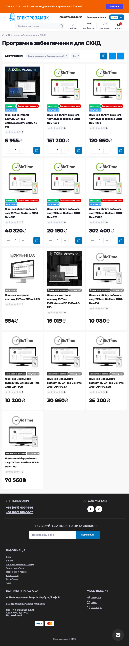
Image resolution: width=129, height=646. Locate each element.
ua (114, 17)
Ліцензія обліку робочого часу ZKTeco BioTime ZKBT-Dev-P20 (64, 213)
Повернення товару (16, 572)
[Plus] (22, 150)
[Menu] (4, 17)
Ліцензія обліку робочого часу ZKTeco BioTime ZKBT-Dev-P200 (106, 118)
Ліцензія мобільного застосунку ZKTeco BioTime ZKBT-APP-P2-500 (106, 382)
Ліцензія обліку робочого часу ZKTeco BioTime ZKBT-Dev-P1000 (106, 213)
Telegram (96, 597)
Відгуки (10, 560)
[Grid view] (103, 56)
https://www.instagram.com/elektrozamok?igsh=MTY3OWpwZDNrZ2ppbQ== (99, 509)
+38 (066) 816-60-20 (19, 512)
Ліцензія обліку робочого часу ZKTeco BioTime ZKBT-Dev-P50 (22, 213)
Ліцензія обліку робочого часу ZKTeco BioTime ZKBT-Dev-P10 (106, 299)
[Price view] (120, 56)
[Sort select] (47, 56)
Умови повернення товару (20, 564)
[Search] (61, 26)
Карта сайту (12, 575)
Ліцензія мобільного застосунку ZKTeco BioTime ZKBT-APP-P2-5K (64, 382)
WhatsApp (96, 607)
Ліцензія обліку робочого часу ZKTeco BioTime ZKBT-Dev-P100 (22, 462)
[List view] (112, 56)
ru (120, 17)
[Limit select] (75, 56)
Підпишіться (87, 534)
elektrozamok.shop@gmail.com (25, 603)
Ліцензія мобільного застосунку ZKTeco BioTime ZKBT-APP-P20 (22, 382)
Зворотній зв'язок (15, 568)
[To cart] (36, 150)
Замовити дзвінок (96, 17)
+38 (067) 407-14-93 (19, 507)
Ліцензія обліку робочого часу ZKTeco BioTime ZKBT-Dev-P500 (64, 118)
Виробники (12, 579)
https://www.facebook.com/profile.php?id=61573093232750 (91, 509)
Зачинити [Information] (114, 6)
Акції (8, 583)
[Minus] (8, 150)
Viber (94, 602)
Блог (8, 557)
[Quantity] (15, 150)
